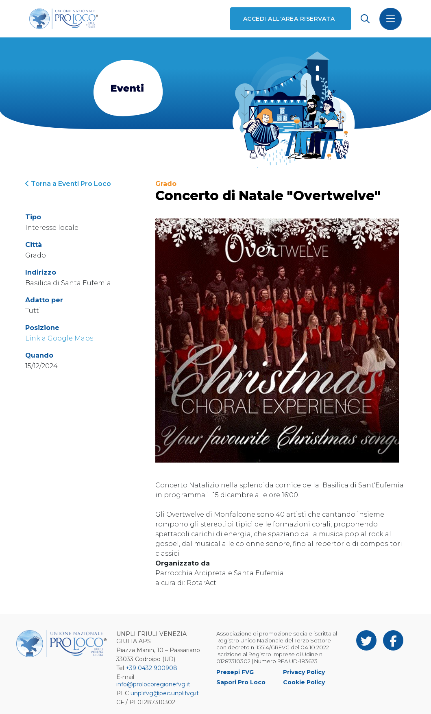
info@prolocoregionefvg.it (153, 684)
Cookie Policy (304, 682)
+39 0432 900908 (151, 668)
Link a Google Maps (59, 338)
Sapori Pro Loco (241, 682)
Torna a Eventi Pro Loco (68, 184)
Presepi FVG (235, 672)
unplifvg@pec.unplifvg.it (165, 693)
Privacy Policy (304, 672)
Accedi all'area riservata (289, 18)
